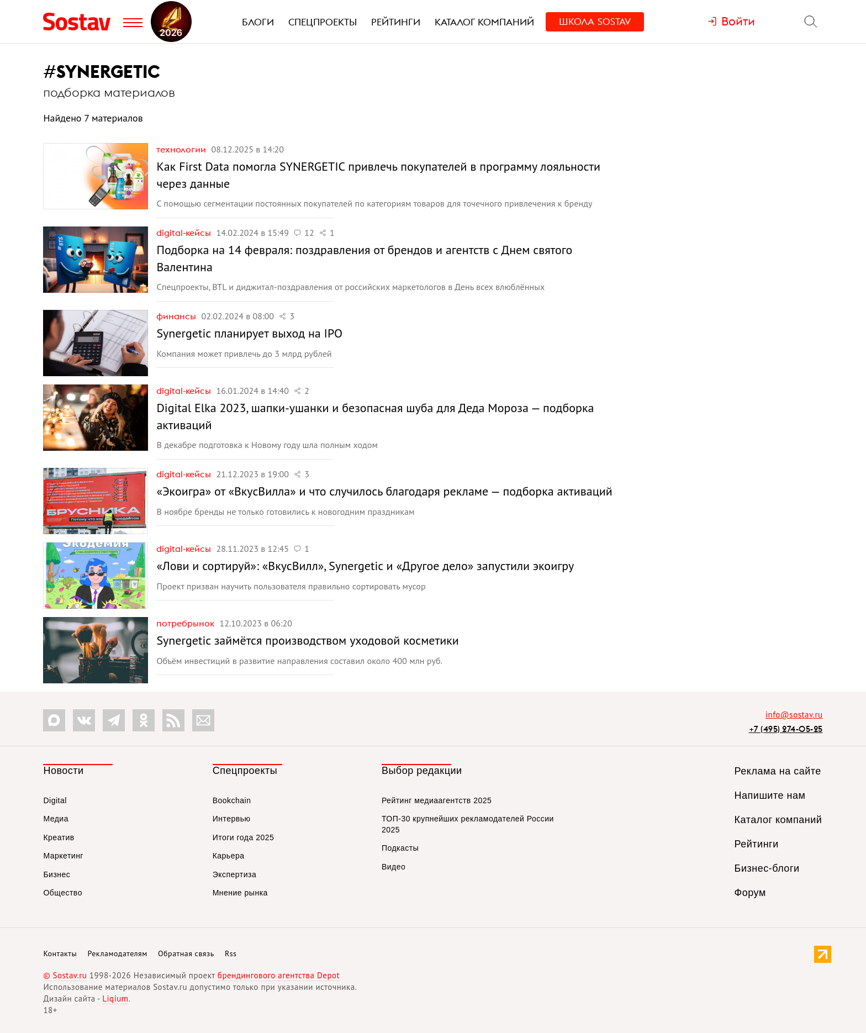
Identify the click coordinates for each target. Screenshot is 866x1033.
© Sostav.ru (65, 975)
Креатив (58, 837)
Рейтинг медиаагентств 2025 (437, 800)
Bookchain (232, 800)
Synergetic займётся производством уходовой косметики (307, 640)
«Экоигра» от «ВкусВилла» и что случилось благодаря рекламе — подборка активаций (384, 491)
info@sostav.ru (794, 714)
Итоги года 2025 (243, 837)
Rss (230, 953)
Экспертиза (235, 874)
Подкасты (400, 848)
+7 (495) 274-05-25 (786, 729)
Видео (393, 866)
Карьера (229, 855)
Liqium (115, 998)
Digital (54, 800)
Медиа (55, 818)
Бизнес (56, 874)
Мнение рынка (240, 892)
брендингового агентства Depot (279, 975)
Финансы (177, 316)
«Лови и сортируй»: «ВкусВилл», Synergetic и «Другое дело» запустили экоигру (365, 565)
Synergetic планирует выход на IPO (249, 333)
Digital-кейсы (184, 232)
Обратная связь (186, 953)
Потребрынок (186, 623)
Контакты (60, 953)
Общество (62, 892)
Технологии (182, 149)
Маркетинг (63, 855)
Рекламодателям (117, 953)
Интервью (232, 818)
